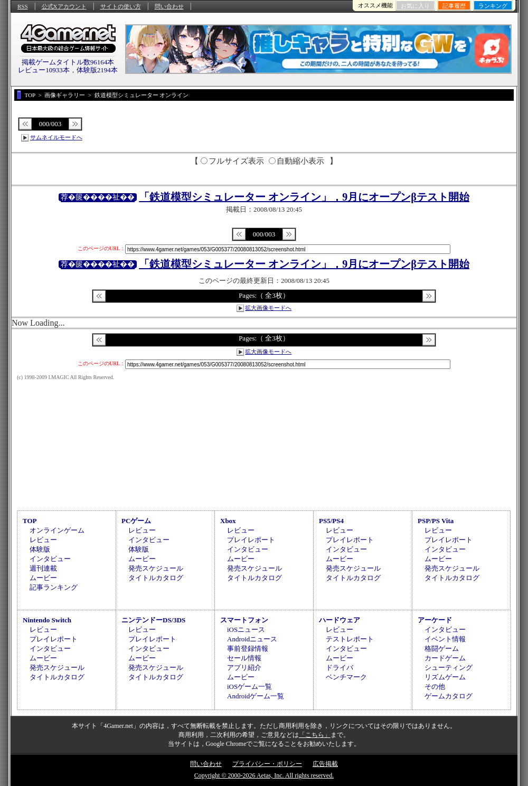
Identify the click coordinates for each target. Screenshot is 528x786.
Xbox (228, 521)
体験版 (40, 549)
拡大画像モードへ (268, 308)
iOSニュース (246, 629)
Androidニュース (252, 639)
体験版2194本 (97, 70)
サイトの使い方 (120, 6)
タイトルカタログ (155, 578)
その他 (435, 686)
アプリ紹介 (244, 667)
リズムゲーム (445, 677)
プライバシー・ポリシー (267, 764)
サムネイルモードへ (56, 137)
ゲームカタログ (449, 696)
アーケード (435, 620)
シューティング (449, 667)
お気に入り (415, 6)
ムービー (43, 578)
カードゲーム (445, 658)
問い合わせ (169, 6)
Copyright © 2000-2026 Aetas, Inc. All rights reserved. (264, 775)
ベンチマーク (346, 677)
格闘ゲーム (442, 648)
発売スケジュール (155, 568)
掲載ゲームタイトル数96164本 (68, 62)
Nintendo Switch (47, 620)
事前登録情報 (247, 648)
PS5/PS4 (331, 521)
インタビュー (50, 559)
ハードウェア (339, 620)
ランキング (492, 6)
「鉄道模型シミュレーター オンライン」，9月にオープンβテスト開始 (304, 197)
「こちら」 (315, 734)
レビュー (43, 540)
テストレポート (350, 639)
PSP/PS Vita (436, 521)
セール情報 (244, 658)
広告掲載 (325, 764)
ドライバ (339, 667)
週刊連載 (43, 568)
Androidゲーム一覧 (255, 696)
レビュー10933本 (44, 70)
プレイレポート (251, 540)
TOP (30, 521)
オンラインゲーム (57, 530)
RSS (22, 6)
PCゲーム (136, 521)
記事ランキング (54, 587)
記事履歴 (454, 6)
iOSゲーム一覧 (249, 686)
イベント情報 (445, 639)
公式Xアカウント (64, 6)
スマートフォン (244, 620)
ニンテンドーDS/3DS (153, 620)
